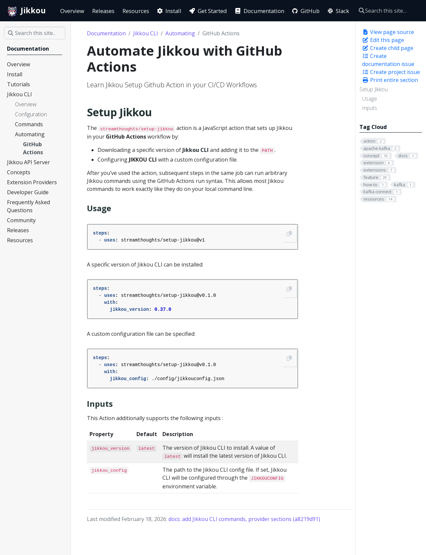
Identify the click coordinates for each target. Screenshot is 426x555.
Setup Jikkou (373, 89)
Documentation (106, 33)
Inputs (369, 108)
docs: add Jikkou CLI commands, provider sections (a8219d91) (244, 519)
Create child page (387, 48)
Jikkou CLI (145, 33)
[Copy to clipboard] (289, 233)
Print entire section (390, 80)
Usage (369, 98)
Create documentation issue (388, 60)
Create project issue (391, 72)
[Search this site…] (388, 11)
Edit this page (383, 40)
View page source (388, 32)
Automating (180, 33)
